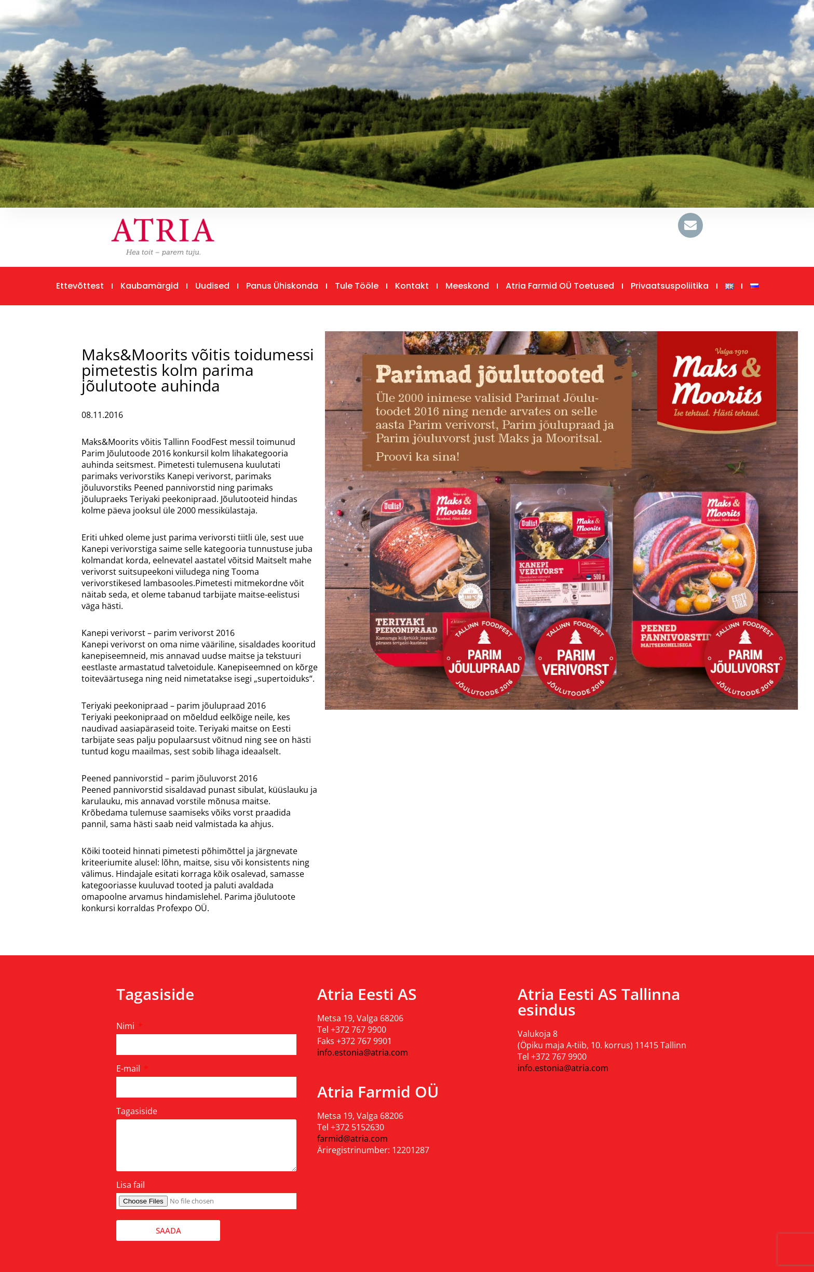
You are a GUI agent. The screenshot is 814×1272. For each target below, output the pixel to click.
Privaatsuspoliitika (670, 286)
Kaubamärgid (149, 286)
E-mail (129, 1068)
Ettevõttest (80, 286)
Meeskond (467, 286)
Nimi (126, 1026)
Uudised (212, 286)
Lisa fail (130, 1184)
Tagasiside (136, 1111)
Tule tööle (356, 286)
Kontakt (412, 286)
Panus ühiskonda (282, 286)
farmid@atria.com (352, 1138)
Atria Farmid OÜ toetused (560, 286)
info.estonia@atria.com (362, 1052)
